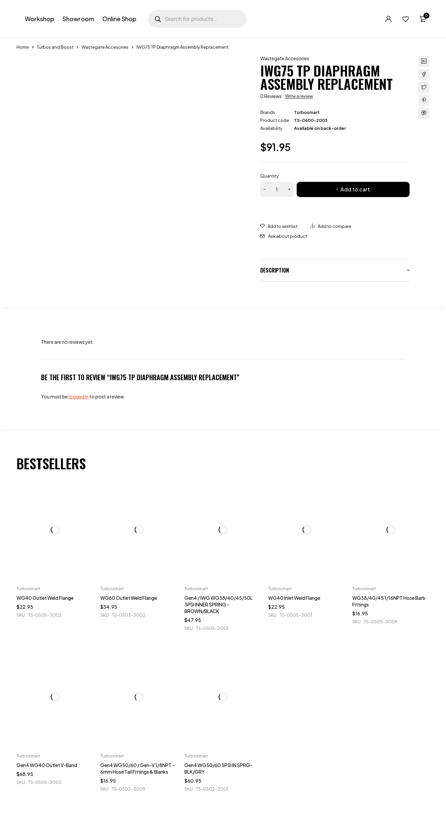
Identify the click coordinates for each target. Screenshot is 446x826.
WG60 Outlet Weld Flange (128, 598)
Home (23, 47)
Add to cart (355, 189)
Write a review (299, 96)
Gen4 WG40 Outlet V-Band (47, 765)
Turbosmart (307, 112)
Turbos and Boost (55, 47)
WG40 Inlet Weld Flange (294, 598)
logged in (79, 396)
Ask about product (287, 236)
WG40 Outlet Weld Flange (45, 598)
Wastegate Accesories (104, 47)
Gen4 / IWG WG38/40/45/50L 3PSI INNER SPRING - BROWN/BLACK (218, 604)
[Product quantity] (276, 189)
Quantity (269, 176)
